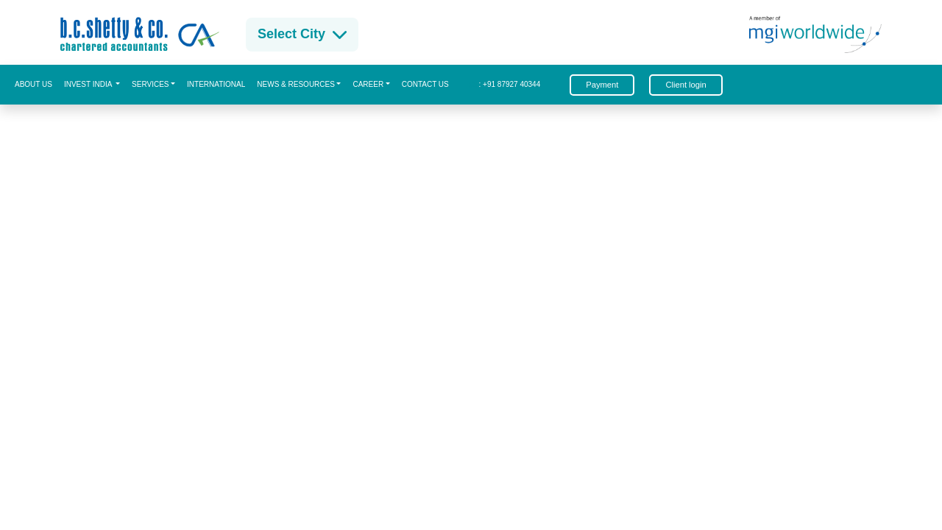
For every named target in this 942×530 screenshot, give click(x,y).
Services (150, 84)
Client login (685, 84)
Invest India (89, 84)
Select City (302, 34)
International (216, 84)
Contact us (425, 84)
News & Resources (296, 84)
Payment (602, 84)
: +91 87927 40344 (505, 84)
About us (33, 84)
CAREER (368, 84)
